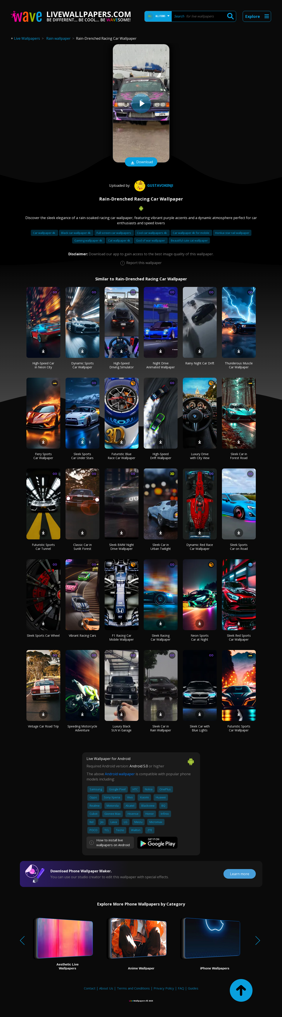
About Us (106, 988)
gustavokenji (153, 185)
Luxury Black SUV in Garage (121, 728)
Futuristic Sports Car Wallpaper (238, 728)
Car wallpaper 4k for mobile (191, 233)
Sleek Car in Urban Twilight (161, 547)
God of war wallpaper (151, 240)
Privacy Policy (164, 988)
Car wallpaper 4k (44, 233)
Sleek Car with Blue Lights (200, 728)
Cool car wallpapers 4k (152, 233)
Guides (193, 988)
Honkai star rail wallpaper (232, 233)
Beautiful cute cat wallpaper (189, 240)
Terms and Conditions (133, 988)
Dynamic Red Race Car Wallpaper (199, 547)
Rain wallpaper (58, 38)
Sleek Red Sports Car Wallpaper (239, 637)
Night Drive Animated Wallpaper (160, 365)
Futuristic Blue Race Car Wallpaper (121, 456)
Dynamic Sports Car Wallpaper (82, 365)
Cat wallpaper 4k (119, 240)
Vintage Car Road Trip (43, 726)
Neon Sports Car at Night (200, 637)
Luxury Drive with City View (199, 456)
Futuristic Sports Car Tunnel (43, 547)
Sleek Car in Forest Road (238, 456)
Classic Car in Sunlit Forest (82, 547)
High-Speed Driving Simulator (121, 365)
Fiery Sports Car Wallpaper (43, 456)
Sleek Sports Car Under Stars (82, 456)
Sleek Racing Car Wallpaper (160, 637)
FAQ (181, 988)
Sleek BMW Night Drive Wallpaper (121, 547)
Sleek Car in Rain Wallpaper (160, 728)
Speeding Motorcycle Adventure (82, 728)
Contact (89, 988)
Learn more (239, 873)
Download (141, 162)
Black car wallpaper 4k (76, 233)
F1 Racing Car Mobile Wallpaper (121, 637)
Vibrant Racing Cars (82, 635)
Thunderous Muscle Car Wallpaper (239, 365)
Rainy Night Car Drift (199, 363)
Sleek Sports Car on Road (239, 547)
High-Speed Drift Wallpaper (160, 456)
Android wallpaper (120, 774)
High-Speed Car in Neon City (43, 365)
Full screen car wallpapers (114, 233)
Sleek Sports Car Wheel (43, 635)
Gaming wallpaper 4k (88, 240)
